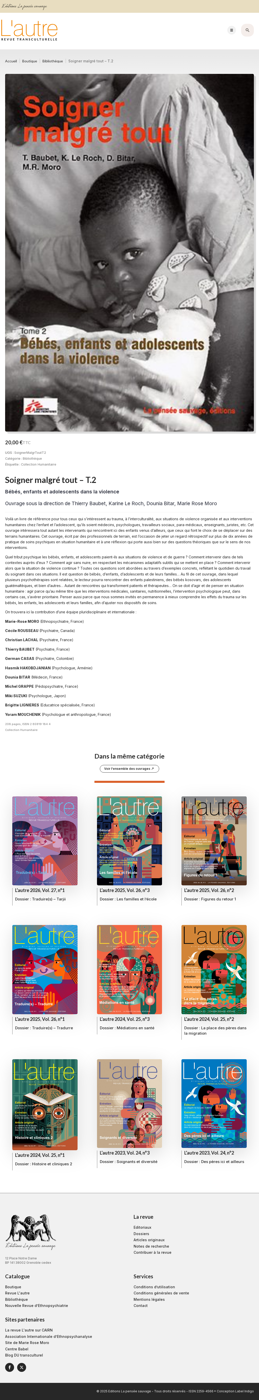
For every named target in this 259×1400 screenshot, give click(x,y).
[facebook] (9, 1367)
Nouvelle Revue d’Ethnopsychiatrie (36, 1305)
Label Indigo (244, 1391)
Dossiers (141, 1234)
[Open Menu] (231, 30)
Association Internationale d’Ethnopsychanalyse (48, 1336)
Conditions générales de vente (161, 1293)
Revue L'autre (17, 1293)
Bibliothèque (52, 61)
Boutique (29, 61)
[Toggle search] (247, 30)
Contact (141, 1305)
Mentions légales (149, 1299)
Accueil (11, 61)
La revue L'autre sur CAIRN (29, 1330)
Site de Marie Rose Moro (27, 1342)
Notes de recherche (151, 1246)
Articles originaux (149, 1240)
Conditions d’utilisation (154, 1287)
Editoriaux (142, 1227)
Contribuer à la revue (152, 1252)
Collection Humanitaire (38, 464)
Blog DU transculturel (24, 1355)
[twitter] (21, 1367)
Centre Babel (16, 1349)
